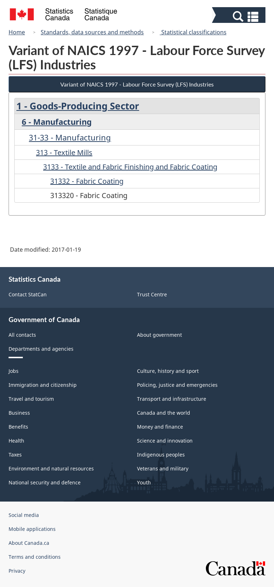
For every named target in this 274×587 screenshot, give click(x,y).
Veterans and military (162, 468)
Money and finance (160, 426)
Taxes (15, 454)
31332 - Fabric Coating (86, 181)
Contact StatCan (28, 294)
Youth (144, 482)
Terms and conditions (35, 556)
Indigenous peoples (161, 454)
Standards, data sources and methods (92, 32)
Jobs (14, 371)
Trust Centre (152, 294)
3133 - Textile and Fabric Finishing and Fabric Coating (130, 167)
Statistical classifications (193, 32)
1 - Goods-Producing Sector (77, 105)
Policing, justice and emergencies (177, 384)
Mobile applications (32, 529)
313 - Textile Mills (64, 152)
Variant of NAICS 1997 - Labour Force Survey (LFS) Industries (137, 84)
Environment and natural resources (51, 468)
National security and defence (45, 482)
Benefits (18, 426)
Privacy (17, 570)
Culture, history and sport (168, 371)
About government (159, 334)
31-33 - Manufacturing (70, 137)
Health (16, 440)
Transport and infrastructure (171, 398)
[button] (239, 16)
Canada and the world (163, 412)
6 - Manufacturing (57, 121)
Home (17, 32)
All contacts (22, 334)
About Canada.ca (29, 542)
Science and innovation (165, 440)
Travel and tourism (31, 398)
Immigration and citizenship (43, 384)
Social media (24, 515)
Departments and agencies (41, 348)
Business (19, 412)
